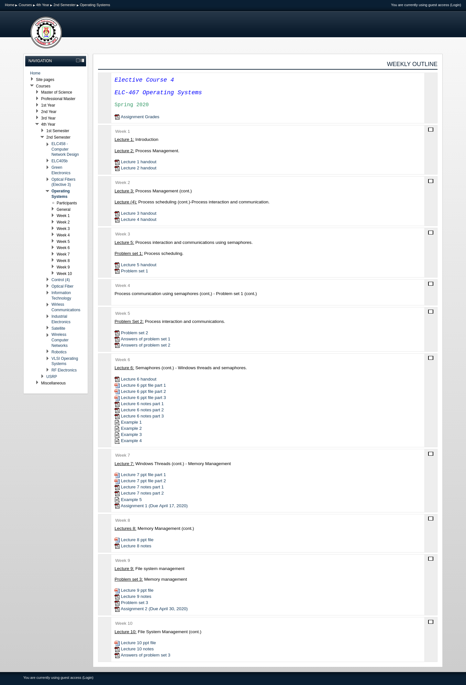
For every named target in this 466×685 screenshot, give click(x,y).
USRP (51, 376)
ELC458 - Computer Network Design (65, 149)
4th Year (42, 5)
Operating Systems (95, 5)
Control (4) (60, 280)
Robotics (59, 352)
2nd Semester (64, 5)
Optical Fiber (62, 286)
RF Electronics (64, 370)
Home (9, 5)
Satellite (58, 328)
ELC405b (59, 161)
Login (455, 5)
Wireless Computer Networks (60, 340)
